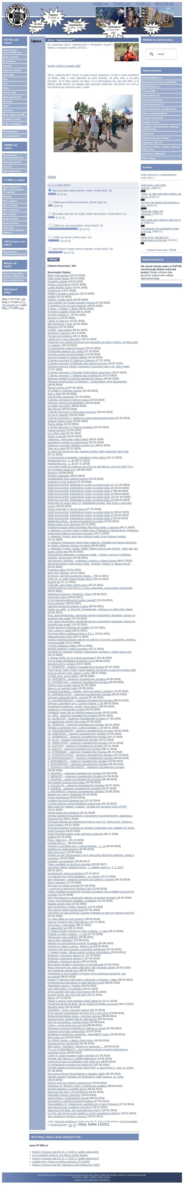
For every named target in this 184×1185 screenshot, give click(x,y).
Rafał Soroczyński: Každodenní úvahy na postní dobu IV (80, 512)
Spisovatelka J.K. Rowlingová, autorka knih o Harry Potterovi (82, 1104)
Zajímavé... (8, 110)
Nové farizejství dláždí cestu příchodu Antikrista (75, 833)
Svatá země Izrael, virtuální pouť (159, 109)
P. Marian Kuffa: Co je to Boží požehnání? (71, 657)
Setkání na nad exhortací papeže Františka (72, 943)
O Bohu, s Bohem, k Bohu (62, 308)
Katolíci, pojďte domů (59, 299)
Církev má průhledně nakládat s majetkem (72, 900)
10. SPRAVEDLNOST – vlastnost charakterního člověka (80, 758)
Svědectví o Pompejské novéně (65, 709)
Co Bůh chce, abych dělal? (63, 676)
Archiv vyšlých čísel (13, 280)
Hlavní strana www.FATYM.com (12, 51)
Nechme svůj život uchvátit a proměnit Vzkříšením (76, 949)
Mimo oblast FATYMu (14, 115)
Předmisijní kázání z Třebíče (64, 985)
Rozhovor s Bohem (58, 333)
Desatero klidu (55, 1007)
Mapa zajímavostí (12, 97)
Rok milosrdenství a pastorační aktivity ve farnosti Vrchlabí (81, 897)
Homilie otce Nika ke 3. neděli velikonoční (71, 1058)
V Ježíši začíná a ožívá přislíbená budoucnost (74, 803)
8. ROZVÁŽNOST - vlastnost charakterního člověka (77, 764)
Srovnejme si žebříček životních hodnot (70, 1101)
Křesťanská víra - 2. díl (60, 460)
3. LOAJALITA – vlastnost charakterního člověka (75, 785)
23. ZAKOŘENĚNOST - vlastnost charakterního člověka (80, 700)
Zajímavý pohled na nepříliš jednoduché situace (75, 378)
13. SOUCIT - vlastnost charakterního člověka (74, 748)
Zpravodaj (8, 74)
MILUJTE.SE (164, 3)
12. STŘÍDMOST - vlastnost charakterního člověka (77, 752)
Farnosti (7, 66)
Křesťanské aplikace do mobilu (65, 351)
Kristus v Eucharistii (58, 284)
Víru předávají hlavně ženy (63, 970)
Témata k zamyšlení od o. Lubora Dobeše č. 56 (75, 703)
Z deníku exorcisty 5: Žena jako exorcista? (72, 411)
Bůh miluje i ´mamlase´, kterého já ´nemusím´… (75, 1046)
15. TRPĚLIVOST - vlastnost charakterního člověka (77, 742)
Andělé (51, 296)
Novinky (7, 196)
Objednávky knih (12, 171)
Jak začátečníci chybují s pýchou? (67, 1116)
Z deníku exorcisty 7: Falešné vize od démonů (74, 375)
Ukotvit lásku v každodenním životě (68, 1098)
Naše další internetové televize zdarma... (13, 230)
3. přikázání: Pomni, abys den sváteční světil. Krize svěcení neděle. (86, 536)
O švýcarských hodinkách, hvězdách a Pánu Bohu (76, 457)
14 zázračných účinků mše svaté (66, 721)
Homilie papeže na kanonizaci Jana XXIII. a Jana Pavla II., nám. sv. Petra (90, 1067)
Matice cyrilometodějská (154, 113)
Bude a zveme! (10, 57)
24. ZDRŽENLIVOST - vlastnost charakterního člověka (79, 694)
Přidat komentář (58, 1124)
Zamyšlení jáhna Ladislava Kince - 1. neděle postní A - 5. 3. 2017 (85, 867)
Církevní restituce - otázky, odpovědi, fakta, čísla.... (161, 148)
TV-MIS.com (122, 3)
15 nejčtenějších (11, 136)
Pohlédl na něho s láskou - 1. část (67, 934)
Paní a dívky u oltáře (59, 630)
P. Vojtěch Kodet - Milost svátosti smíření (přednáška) (79, 952)
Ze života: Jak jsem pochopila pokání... (70, 575)
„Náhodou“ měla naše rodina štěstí (67, 439)
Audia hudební (10, 219)
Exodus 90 (53, 581)
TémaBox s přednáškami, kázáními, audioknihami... (160, 127)
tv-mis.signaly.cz (14, 304)
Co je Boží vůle (56, 433)
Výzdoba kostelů (11, 119)
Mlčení (51, 997)
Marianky (8, 101)
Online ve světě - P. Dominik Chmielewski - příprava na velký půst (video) (90, 609)
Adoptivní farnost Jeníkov (155, 138)
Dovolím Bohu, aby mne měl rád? (67, 994)
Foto (5, 83)
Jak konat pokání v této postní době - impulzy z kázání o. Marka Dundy (88, 563)
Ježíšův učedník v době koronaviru (67, 648)
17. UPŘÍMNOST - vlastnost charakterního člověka (77, 736)
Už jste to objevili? (58, 415)
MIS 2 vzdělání (10, 205)
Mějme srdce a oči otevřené (63, 524)
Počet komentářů (128, 1121)
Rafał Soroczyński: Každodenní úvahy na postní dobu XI (80, 487)
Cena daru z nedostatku (61, 925)
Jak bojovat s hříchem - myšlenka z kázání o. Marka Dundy (81, 560)
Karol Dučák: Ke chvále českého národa (70, 302)
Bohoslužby (9, 61)
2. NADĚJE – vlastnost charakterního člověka (74, 788)
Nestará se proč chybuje (61, 481)
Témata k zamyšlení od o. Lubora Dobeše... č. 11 (76, 846)
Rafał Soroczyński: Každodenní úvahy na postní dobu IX (80, 493)
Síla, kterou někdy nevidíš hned (65, 909)
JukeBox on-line (150, 122)
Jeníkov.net (148, 133)
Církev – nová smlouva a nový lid (66, 1025)
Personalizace (10, 131)
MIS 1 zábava (10, 201)
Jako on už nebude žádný (62, 688)
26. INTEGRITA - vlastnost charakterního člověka (76, 679)
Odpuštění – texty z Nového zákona (68, 1010)
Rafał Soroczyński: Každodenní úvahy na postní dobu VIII (81, 496)
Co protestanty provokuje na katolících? (71, 1064)
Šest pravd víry (56, 1037)
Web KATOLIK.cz (151, 86)
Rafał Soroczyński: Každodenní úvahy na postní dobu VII (80, 500)
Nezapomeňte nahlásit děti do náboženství (72, 1019)
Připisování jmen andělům (62, 937)
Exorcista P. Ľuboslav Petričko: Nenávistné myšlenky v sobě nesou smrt (89, 651)
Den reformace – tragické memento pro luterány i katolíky (80, 879)
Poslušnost (53, 290)
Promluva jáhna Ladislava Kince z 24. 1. (70, 633)
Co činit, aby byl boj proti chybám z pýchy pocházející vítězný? (84, 1113)
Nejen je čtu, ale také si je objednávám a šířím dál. (155, 239)
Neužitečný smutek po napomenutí (67, 442)
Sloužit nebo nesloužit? (61, 396)
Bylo (5, 79)
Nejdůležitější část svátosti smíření (67, 478)
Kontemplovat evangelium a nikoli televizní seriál (75, 982)
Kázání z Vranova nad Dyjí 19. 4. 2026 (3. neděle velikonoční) (65, 1152)
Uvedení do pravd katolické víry (65, 800)
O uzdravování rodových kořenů (66, 348)
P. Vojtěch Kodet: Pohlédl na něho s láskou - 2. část (77, 931)
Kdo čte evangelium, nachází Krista (68, 1022)
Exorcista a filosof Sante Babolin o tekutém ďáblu (76, 1073)
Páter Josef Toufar (58, 278)
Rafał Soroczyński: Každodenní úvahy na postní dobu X (80, 490)
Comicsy (7, 166)
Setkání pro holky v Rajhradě (64, 794)
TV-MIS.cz (143, 3)
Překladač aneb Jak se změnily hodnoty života (74, 712)
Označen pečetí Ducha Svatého (66, 354)
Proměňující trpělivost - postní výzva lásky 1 (73, 706)
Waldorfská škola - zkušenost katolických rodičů (75, 521)
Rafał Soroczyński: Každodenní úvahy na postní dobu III (80, 515)
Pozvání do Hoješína (59, 336)
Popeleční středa (57, 281)
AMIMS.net (101, 3)
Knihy (6, 106)
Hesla (6, 88)
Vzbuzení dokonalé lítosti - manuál (67, 697)
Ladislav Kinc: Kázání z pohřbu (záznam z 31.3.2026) (61, 1161)
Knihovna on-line (12, 162)
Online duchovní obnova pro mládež (68, 627)
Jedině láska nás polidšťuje (63, 812)
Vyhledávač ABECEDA (153, 154)
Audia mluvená (11, 223)
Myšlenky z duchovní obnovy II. (65, 958)
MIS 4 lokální (9, 214)
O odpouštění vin (57, 928)
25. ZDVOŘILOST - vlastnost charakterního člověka (77, 682)
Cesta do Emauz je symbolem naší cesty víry (73, 1061)
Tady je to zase (56, 448)
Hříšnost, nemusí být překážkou (66, 402)
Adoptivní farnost (12, 70)
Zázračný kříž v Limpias (61, 663)
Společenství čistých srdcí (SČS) (159, 82)
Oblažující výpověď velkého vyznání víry (71, 445)
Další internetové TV (152, 104)
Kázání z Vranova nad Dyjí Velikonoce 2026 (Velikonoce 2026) (66, 1165)
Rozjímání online (57, 597)
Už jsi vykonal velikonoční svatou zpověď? (72, 600)
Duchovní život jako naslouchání (66, 1031)
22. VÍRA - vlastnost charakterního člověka (72, 715)
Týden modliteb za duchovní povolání (69, 864)
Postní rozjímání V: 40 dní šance (66, 509)
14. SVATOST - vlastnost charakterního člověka (75, 745)
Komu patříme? (56, 603)
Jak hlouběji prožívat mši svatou (66, 782)
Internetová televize (152, 100)
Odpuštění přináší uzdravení (64, 1095)
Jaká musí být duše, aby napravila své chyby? (74, 1110)
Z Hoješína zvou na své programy (67, 305)
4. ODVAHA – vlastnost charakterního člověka (74, 779)
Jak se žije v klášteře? (60, 940)
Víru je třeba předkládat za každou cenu (70, 660)
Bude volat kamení (58, 275)
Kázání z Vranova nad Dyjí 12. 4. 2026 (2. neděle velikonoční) (65, 1158)
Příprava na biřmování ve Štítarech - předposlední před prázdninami (87, 381)
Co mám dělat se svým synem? (65, 918)
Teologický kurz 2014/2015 (63, 1043)
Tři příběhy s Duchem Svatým (64, 390)
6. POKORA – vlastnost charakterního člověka (74, 773)
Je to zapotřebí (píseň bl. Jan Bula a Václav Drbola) (60, 1155)
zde (23, 299)
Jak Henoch (54, 408)
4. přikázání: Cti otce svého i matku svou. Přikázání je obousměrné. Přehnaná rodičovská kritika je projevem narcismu (92, 532)
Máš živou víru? (56, 852)
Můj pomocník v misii (59, 323)
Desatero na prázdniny (60, 861)
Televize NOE (149, 91)
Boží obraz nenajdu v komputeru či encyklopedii (75, 964)
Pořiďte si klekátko (58, 475)
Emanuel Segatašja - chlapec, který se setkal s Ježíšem (80, 691)
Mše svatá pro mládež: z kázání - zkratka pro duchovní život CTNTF (87, 806)
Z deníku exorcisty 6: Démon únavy (68, 399)
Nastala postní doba (59, 903)
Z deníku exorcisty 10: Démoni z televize (71, 360)
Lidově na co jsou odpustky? (64, 339)
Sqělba (51, 837)
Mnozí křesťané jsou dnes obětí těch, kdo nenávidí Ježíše (81, 967)
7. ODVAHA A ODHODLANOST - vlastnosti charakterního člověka (85, 767)
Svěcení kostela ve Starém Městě (67, 357)
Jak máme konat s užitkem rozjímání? (69, 1107)
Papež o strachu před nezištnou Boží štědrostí (74, 1000)
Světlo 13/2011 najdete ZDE (64, 65)
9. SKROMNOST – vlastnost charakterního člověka (77, 761)
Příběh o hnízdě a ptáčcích (63, 293)
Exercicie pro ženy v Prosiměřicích (67, 1092)
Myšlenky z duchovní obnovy (64, 961)
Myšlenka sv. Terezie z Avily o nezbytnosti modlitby (77, 1085)
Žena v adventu (56, 882)
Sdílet (51, 177)
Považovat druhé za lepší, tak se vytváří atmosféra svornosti (82, 1003)
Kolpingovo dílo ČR (152, 142)
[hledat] (160, 54)
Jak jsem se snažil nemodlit (63, 885)
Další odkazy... (149, 158)
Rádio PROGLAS (150, 95)
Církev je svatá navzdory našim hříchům (70, 1055)
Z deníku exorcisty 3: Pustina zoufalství (70, 427)
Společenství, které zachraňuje (65, 873)
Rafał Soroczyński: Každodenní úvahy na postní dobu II (79, 518)
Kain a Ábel (54, 393)
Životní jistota (55, 424)
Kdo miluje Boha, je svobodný (65, 988)
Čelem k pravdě (56, 436)
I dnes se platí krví (58, 320)
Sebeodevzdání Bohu (60, 636)
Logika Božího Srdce (59, 287)
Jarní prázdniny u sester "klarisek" (67, 906)
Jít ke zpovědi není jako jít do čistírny (68, 991)
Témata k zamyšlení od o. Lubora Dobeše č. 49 (75, 727)
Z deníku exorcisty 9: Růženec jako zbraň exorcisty (77, 363)
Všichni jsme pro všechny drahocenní (69, 1082)
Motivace (52, 326)
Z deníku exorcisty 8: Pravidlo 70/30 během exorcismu (79, 372)
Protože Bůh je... (57, 843)
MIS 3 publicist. (11, 210)
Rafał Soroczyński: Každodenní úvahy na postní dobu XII (80, 484)
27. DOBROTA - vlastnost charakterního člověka (75, 666)
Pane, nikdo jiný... (57, 840)
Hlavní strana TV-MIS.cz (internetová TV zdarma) (13, 189)
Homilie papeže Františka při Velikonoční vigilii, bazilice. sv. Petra (85, 1076)
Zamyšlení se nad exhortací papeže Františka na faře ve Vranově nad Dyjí (90, 912)
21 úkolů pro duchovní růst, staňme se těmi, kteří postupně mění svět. (88, 451)
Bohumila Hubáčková (65, 1121)
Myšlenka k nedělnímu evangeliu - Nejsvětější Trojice (78, 1034)
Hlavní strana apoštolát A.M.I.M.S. (13, 156)
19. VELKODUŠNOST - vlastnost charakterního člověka (80, 730)
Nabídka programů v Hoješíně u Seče (69, 594)
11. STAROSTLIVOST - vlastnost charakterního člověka (80, 755)
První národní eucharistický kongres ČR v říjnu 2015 (78, 1013)
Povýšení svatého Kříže (61, 311)
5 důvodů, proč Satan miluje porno (67, 585)
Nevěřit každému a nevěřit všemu (67, 1088)
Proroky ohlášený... (58, 314)
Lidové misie (9, 92)
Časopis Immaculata (152, 118)
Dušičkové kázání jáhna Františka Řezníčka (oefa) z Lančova (83, 527)
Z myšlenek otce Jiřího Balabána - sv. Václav (73, 876)
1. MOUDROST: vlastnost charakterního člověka (75, 791)
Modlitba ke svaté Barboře (62, 849)
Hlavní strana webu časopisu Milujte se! (13, 274)
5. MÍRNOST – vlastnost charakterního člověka (74, 776)
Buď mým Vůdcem (58, 572)
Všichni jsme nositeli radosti (63, 685)
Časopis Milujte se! (152, 78)
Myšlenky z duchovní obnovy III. (66, 955)
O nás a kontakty (12, 123)
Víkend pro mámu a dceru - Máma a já (70, 946)
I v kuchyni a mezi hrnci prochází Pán (69, 888)
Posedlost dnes (56, 569)
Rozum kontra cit (57, 387)
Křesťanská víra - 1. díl (60, 463)
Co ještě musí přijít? (59, 405)
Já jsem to (53, 317)
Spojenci (52, 472)
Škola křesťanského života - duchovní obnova (74, 1016)
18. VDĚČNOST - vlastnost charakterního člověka (76, 733)
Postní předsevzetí (58, 797)
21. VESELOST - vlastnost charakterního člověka (76, 718)
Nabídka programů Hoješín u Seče (67, 606)
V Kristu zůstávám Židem (62, 645)
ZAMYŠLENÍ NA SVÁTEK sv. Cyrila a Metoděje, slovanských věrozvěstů (89, 588)
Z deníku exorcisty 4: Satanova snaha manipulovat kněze (81, 418)
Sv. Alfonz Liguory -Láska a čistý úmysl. (70, 1040)
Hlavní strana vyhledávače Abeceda (14, 253)
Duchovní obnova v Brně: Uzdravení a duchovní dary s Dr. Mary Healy (88, 366)
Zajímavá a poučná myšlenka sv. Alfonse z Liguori (77, 1028)
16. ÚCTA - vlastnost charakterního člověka (72, 739)
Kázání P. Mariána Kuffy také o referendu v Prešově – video (82, 979)
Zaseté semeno (56, 430)
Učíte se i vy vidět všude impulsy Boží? (70, 578)
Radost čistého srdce (59, 421)
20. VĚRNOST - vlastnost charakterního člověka (75, 724)
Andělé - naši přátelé (59, 330)
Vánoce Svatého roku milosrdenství (68, 922)
